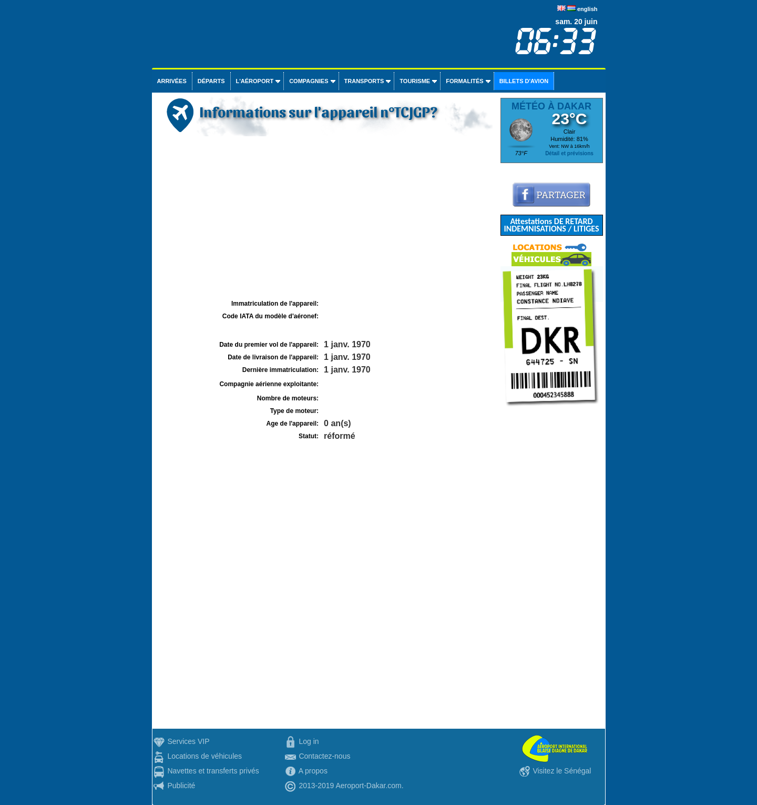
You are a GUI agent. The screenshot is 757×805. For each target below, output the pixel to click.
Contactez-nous (324, 756)
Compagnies (308, 81)
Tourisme (415, 81)
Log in (309, 741)
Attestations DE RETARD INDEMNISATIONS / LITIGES (551, 225)
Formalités (465, 81)
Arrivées (172, 81)
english (587, 9)
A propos (313, 771)
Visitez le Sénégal (562, 771)
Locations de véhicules (204, 756)
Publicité (181, 785)
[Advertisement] (325, 217)
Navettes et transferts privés (213, 771)
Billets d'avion (523, 81)
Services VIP (188, 741)
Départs (211, 81)
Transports (364, 81)
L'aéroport (255, 81)
